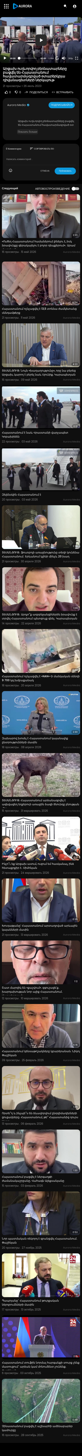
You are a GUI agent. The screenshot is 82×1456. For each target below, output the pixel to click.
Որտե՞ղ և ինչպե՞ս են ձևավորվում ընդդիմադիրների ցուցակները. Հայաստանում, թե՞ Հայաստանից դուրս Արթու (40, 1117)
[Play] (5, 58)
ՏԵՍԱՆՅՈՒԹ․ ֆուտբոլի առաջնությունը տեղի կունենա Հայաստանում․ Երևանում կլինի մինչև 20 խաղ (40, 554)
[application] (41, 40)
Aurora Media (18, 105)
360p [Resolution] (70, 58)
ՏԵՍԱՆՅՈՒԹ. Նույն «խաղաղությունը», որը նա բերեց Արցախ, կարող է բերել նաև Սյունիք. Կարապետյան (39, 372)
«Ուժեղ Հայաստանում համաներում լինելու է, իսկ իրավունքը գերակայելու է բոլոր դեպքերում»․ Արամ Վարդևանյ (38, 245)
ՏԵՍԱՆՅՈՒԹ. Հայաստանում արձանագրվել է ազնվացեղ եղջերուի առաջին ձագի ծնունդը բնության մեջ (40, 804)
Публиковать (65, 170)
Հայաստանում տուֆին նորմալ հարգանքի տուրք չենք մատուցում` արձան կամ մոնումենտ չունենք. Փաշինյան (41, 1366)
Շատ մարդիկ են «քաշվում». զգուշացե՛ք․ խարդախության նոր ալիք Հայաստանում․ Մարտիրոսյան (32, 992)
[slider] (28, 58)
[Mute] (64, 58)
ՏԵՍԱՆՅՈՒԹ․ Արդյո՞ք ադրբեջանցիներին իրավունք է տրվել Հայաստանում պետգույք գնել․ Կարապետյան (39, 616)
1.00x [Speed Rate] (51, 58)
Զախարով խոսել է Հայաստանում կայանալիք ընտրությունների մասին (35, 740)
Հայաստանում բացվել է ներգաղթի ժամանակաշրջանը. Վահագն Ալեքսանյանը (33, 1179)
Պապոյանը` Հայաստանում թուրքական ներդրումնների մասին (30, 1302)
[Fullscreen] (77, 58)
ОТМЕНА (45, 170)
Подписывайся (61, 105)
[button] (75, 6)
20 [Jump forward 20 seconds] (57, 58)
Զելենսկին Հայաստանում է (21, 494)
